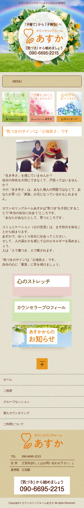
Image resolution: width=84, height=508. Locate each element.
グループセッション (16, 401)
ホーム (7, 379)
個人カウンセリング (16, 413)
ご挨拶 (7, 390)
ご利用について (13, 424)
